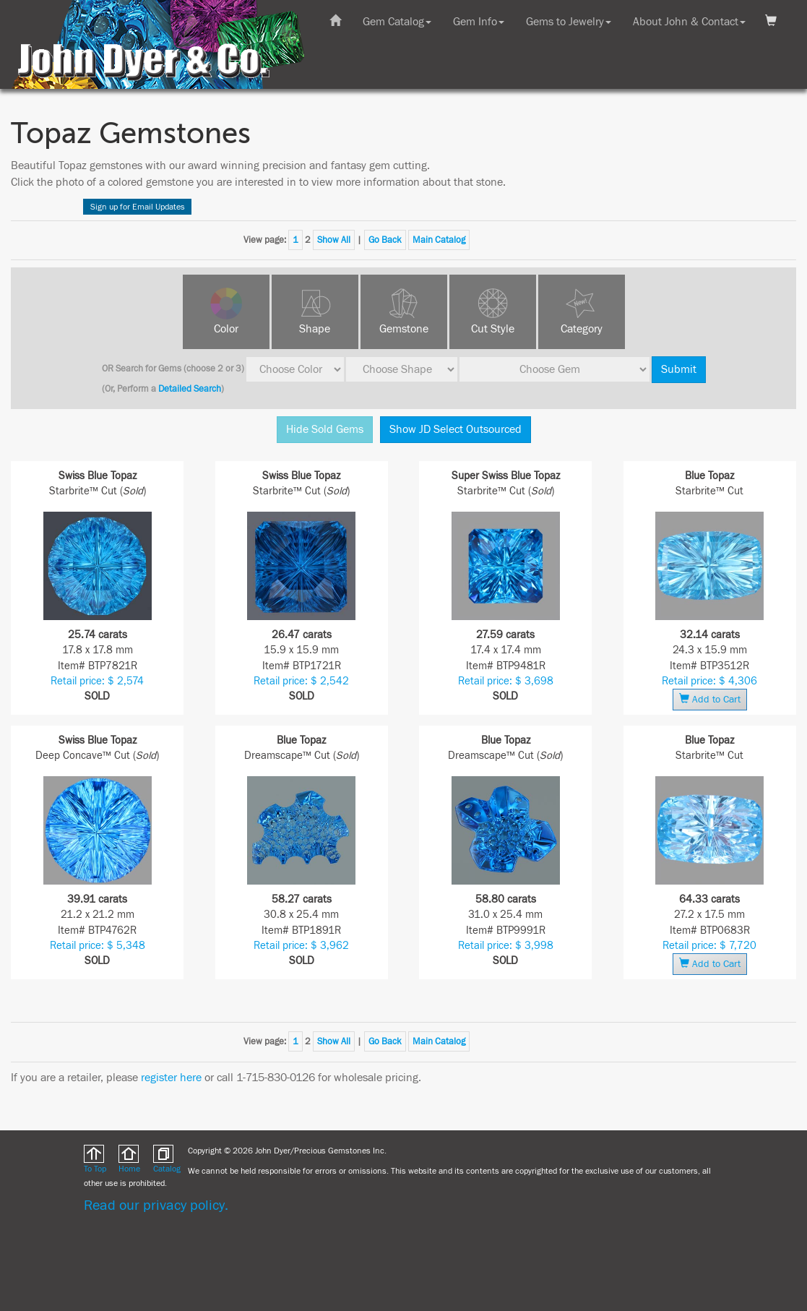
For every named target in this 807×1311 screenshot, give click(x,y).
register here (171, 1077)
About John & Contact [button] (689, 21)
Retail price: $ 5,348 (97, 946)
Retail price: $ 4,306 (709, 681)
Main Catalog (439, 240)
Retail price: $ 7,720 (709, 946)
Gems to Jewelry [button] (568, 21)
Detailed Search (189, 389)
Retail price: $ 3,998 (505, 946)
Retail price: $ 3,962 (301, 946)
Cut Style (492, 328)
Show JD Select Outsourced (455, 429)
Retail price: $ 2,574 (97, 681)
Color (226, 328)
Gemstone (403, 328)
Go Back (385, 240)
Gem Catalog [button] (397, 21)
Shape (314, 328)
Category (582, 328)
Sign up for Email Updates (137, 207)
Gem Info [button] (478, 21)
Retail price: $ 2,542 (301, 681)
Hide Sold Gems (324, 429)
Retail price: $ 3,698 (505, 681)
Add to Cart (710, 699)
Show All (333, 240)
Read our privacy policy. (156, 1205)
